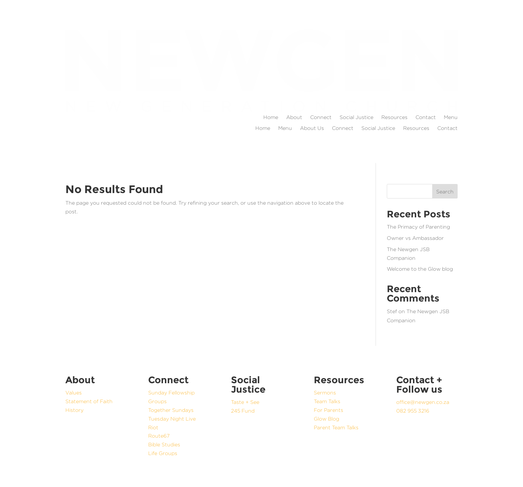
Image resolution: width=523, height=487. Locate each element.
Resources (394, 117)
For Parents (328, 410)
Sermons (325, 392)
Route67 (159, 435)
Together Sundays (171, 410)
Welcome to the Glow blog (420, 268)
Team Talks (327, 401)
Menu (451, 117)
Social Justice (356, 117)
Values (73, 392)
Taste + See (245, 402)
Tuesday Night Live (172, 418)
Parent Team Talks (336, 427)
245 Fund (243, 410)
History (74, 410)
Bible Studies (164, 444)
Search (445, 191)
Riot (153, 427)
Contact (425, 117)
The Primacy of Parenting (418, 226)
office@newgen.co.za (422, 402)
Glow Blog (326, 418)
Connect (321, 117)
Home (270, 117)
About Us (312, 128)
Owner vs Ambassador (415, 238)
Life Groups (162, 453)
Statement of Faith (89, 401)
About (294, 117)
